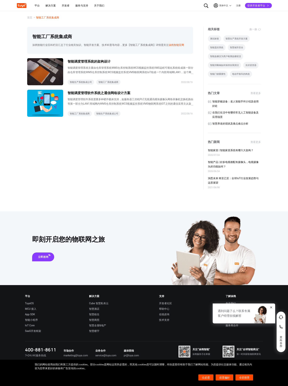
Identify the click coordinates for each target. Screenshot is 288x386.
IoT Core (30, 325)
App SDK (30, 314)
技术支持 (164, 319)
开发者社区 (165, 303)
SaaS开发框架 (33, 330)
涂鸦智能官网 (176, 44)
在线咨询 (164, 314)
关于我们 (231, 303)
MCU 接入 (30, 308)
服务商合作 (232, 325)
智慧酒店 (94, 308)
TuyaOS (29, 303)
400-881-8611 (40, 350)
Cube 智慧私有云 (99, 303)
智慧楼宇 (94, 330)
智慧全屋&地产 (97, 325)
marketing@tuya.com (76, 355)
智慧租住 (94, 314)
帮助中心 (164, 308)
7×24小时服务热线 (35, 355)
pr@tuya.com (131, 355)
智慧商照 (94, 319)
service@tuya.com (105, 355)
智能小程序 (31, 319)
